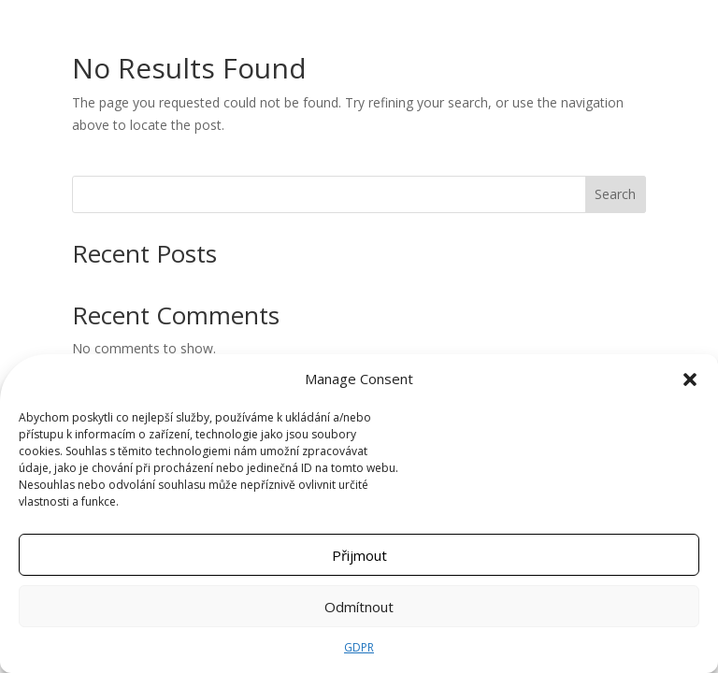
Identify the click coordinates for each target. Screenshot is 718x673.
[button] (690, 379)
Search (615, 194)
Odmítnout (359, 606)
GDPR (359, 647)
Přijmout (359, 555)
